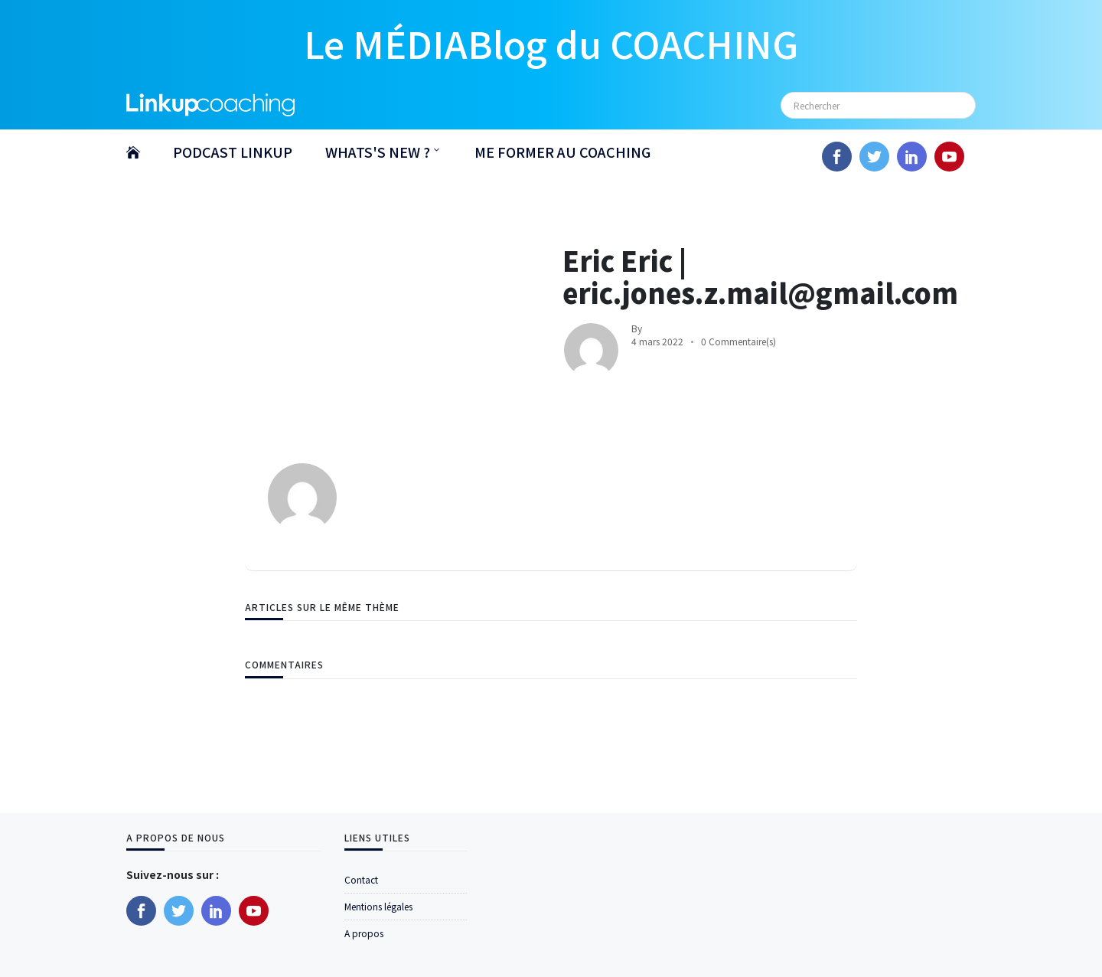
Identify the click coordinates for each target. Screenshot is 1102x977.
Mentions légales (378, 906)
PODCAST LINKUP (232, 152)
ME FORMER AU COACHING (562, 152)
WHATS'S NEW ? (377, 152)
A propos (363, 932)
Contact (361, 879)
